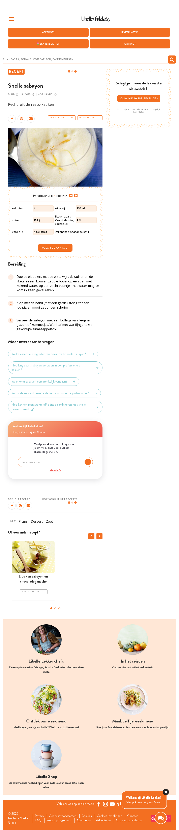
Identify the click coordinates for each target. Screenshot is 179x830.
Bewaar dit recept (62, 117)
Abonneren (84, 820)
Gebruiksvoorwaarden (63, 816)
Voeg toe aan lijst (55, 248)
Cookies (87, 816)
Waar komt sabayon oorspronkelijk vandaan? (43, 381)
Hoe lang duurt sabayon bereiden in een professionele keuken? (55, 367)
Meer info (55, 470)
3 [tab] (59, 608)
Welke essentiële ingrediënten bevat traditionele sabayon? (53, 354)
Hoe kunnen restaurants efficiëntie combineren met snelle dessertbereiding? (55, 406)
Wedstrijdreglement (59, 820)
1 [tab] (51, 608)
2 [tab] (55, 608)
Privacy (39, 816)
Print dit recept (90, 117)
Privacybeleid (138, 112)
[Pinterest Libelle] (119, 804)
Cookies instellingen (109, 816)
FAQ (38, 820)
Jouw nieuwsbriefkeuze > (138, 98)
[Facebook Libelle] (98, 804)
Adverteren (103, 820)
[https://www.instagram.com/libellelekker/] (105, 804)
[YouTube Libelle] (112, 804)
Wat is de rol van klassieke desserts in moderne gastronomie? (54, 393)
